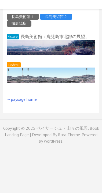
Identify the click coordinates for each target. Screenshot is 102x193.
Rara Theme (69, 134)
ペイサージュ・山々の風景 (62, 128)
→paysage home (22, 99)
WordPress (53, 141)
